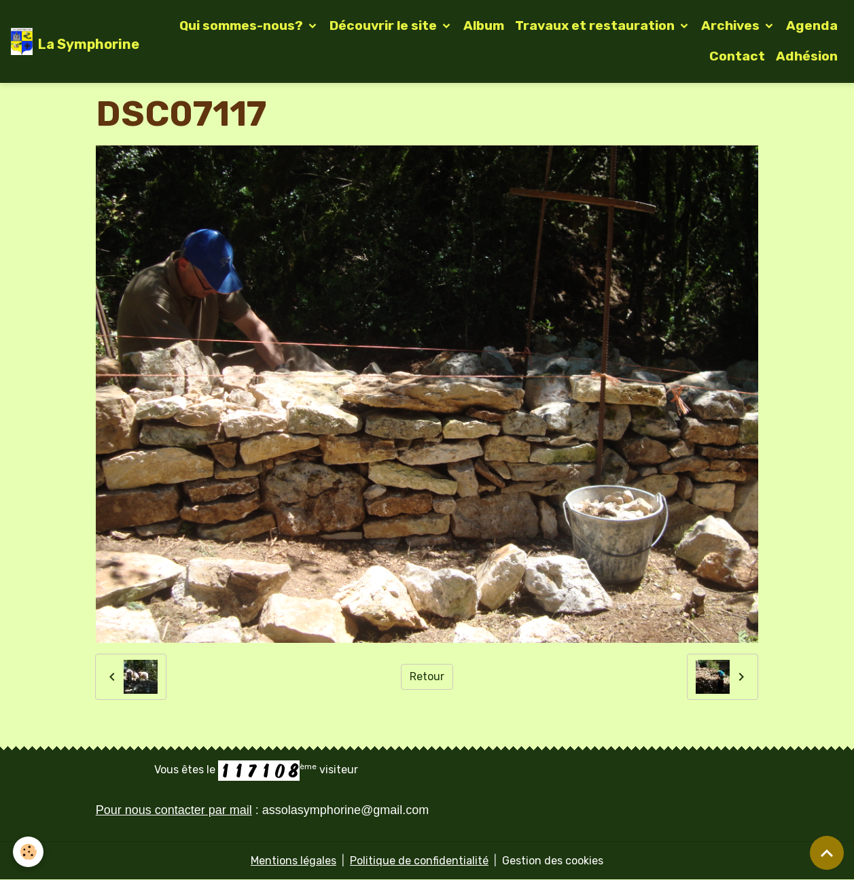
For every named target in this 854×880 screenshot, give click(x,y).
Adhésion (807, 56)
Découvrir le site (385, 25)
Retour (427, 676)
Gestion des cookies (552, 860)
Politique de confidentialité (419, 860)
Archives (731, 25)
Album (483, 25)
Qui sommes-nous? (242, 25)
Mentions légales (293, 860)
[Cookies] (29, 852)
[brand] (67, 41)
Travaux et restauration (596, 25)
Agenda (812, 25)
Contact (737, 56)
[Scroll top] (827, 853)
